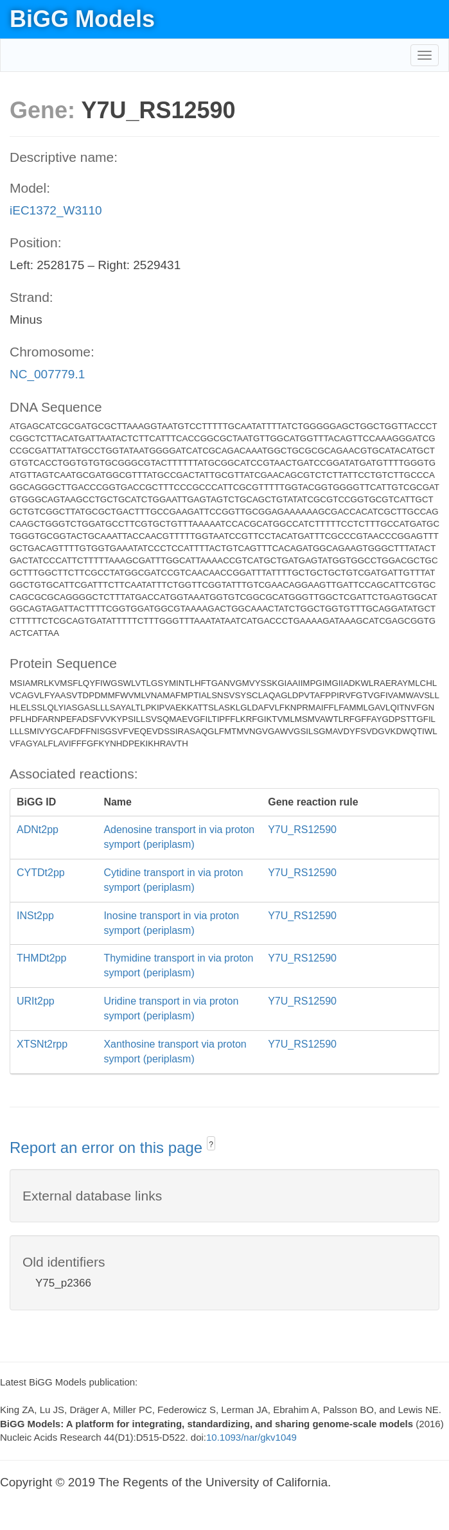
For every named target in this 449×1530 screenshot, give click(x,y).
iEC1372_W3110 (56, 210)
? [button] (211, 1144)
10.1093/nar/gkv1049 (251, 1437)
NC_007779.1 (47, 374)
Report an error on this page (108, 1147)
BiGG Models (82, 19)
